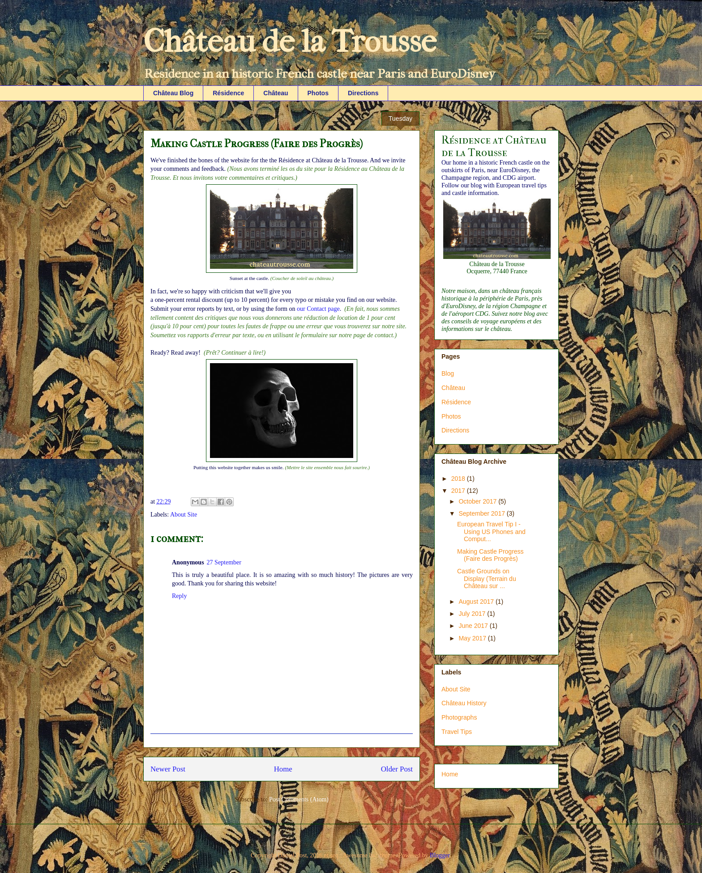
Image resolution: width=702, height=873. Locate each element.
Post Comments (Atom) (299, 799)
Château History (463, 703)
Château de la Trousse (290, 41)
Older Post (397, 769)
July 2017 (472, 613)
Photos (318, 93)
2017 (459, 490)
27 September (224, 562)
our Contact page (318, 308)
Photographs (459, 717)
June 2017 (473, 625)
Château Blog (173, 93)
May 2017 (473, 638)
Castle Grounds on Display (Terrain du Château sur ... (486, 579)
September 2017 (482, 513)
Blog (447, 373)
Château (275, 93)
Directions (363, 93)
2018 (459, 478)
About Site (183, 514)
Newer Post (167, 769)
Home (283, 769)
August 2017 (477, 601)
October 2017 (478, 501)
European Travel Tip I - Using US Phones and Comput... (491, 532)
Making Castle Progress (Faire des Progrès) (490, 555)
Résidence (228, 93)
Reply (179, 596)
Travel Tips (456, 731)
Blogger (439, 855)
